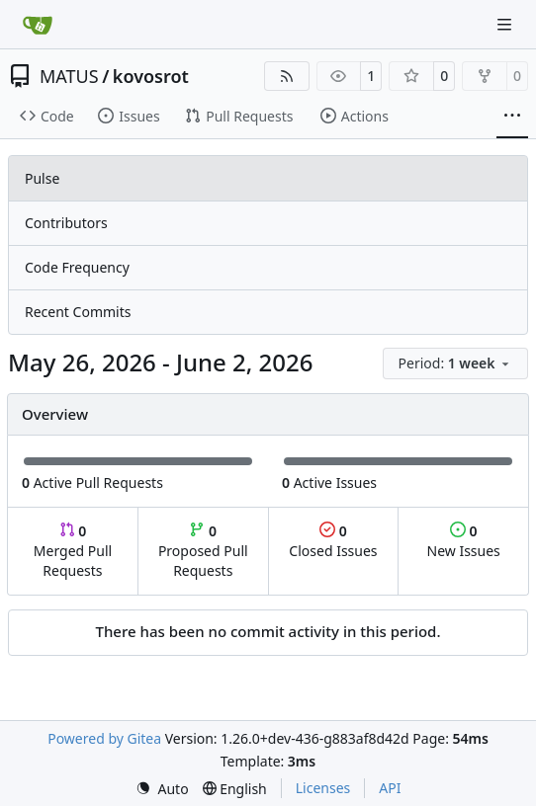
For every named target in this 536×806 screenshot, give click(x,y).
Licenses (323, 787)
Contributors (66, 222)
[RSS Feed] (287, 76)
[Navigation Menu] (506, 24)
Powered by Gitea (104, 738)
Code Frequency (77, 267)
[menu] (455, 363)
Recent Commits (78, 311)
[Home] (37, 24)
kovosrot (151, 76)
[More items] (512, 116)
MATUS (69, 76)
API (390, 787)
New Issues (463, 541)
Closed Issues (333, 541)
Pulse (42, 178)
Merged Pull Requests (73, 551)
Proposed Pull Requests (203, 551)
